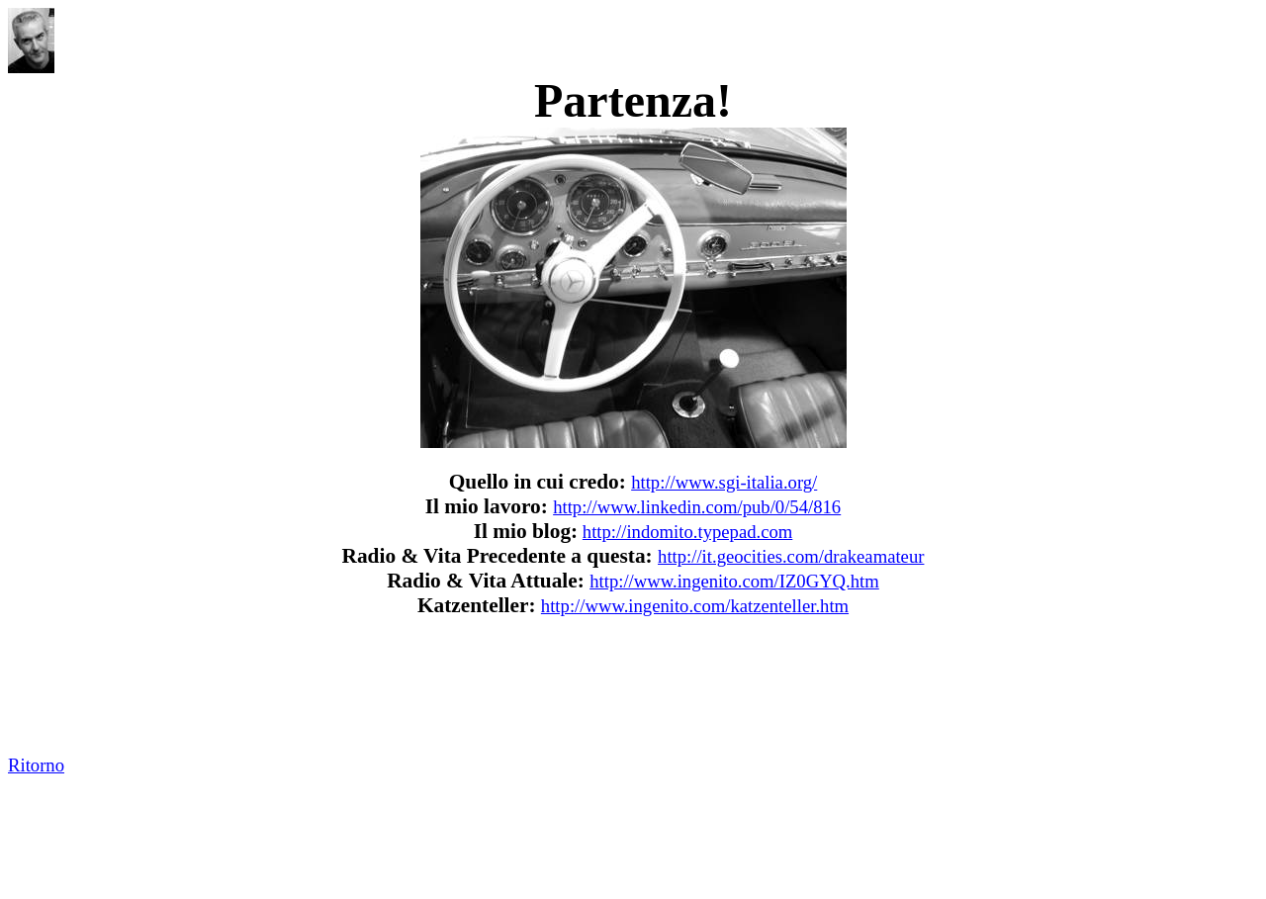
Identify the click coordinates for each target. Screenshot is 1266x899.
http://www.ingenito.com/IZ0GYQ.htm (734, 581)
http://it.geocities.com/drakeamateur (791, 556)
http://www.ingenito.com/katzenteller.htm (695, 605)
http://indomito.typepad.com (687, 531)
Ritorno (36, 765)
